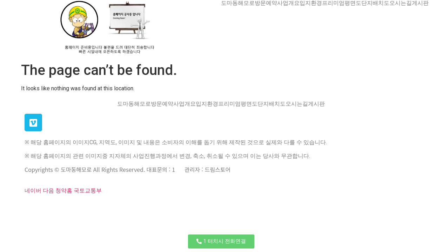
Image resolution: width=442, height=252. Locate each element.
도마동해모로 (238, 3)
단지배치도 (375, 3)
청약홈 (63, 190)
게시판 (420, 3)
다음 (48, 190)
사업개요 (288, 3)
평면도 (352, 3)
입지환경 (311, 3)
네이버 (33, 190)
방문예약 (266, 3)
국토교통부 (88, 190)
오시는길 (400, 3)
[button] (221, 241)
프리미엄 (333, 3)
